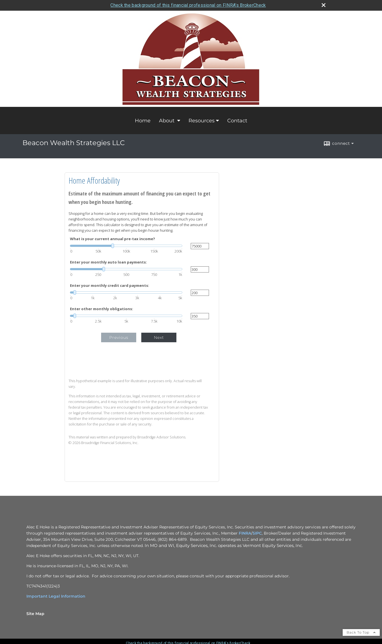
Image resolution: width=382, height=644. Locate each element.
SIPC (257, 533)
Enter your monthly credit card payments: (109, 285)
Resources (201, 121)
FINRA (245, 533)
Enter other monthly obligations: (101, 309)
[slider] (126, 246)
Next (159, 337)
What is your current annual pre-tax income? (112, 239)
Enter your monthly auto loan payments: (108, 262)
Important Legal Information (55, 596)
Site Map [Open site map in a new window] (35, 613)
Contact (237, 121)
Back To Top (361, 632)
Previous (118, 337)
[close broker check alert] (323, 5)
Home (143, 121)
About (167, 121)
